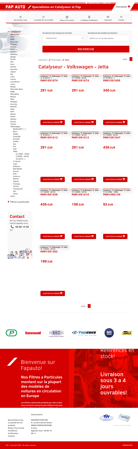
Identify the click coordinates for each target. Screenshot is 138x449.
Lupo (15, 164)
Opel (12, 99)
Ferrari (13, 59)
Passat (16, 171)
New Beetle (17, 169)
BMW (12, 39)
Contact (121, 18)
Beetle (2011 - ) (19, 129)
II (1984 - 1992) (22, 154)
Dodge (13, 57)
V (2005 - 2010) (22, 156)
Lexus (12, 84)
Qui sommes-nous (20, 18)
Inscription (93, 3)
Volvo (12, 196)
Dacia (12, 49)
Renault (13, 106)
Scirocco (16, 176)
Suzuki (13, 121)
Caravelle (16, 136)
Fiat (11, 62)
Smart (12, 116)
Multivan (16, 166)
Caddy (15, 134)
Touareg (16, 184)
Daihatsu (14, 54)
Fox (14, 146)
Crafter (16, 141)
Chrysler (13, 44)
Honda (13, 66)
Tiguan (16, 181)
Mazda (13, 86)
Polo (15, 174)
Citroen (13, 47)
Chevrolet (14, 42)
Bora (15, 131)
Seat (12, 111)
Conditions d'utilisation (89, 18)
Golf (14, 149)
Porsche (13, 104)
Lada (12, 76)
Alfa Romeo (14, 34)
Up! (14, 191)
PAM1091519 (80, 194)
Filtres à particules (19, 201)
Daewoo (13, 52)
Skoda (12, 114)
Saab (12, 109)
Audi (12, 37)
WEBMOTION (127, 445)
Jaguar (13, 71)
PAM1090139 (111, 194)
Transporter (18, 189)
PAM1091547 (111, 137)
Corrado (16, 139)
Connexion (106, 3)
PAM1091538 (49, 194)
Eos (14, 144)
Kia (11, 74)
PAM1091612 (49, 137)
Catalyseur (15, 31)
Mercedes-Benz (16, 89)
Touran (16, 186)
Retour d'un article (67, 18)
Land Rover (15, 81)
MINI (12, 91)
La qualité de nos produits (43, 18)
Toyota (13, 124)
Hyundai (13, 69)
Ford (12, 64)
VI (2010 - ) (20, 159)
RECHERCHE (86, 49)
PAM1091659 (111, 80)
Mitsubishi (14, 94)
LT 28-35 (16, 161)
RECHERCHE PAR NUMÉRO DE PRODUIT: (103, 33)
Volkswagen (15, 126)
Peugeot (13, 101)
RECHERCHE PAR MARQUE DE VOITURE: (57, 33)
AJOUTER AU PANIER (52, 122)
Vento (15, 194)
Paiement (108, 18)
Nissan (13, 96)
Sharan (16, 178)
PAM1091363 (49, 251)
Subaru (13, 119)
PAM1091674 (49, 80)
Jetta (15, 151)
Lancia (13, 79)
